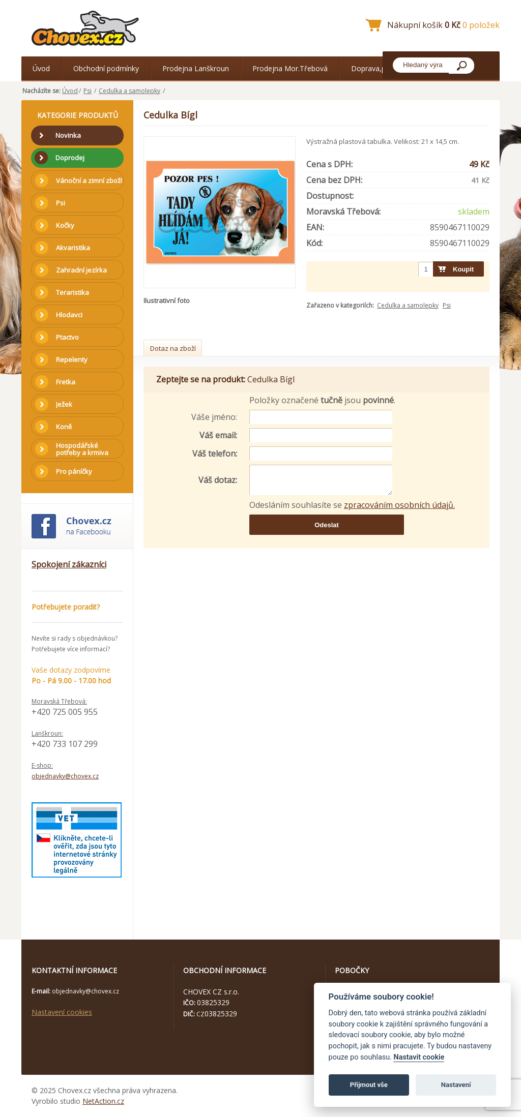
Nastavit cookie (418, 1057)
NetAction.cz (103, 1101)
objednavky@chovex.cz (65, 776)
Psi (87, 90)
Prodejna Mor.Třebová (290, 68)
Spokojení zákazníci (69, 564)
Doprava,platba (376, 68)
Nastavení (456, 1085)
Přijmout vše (369, 1085)
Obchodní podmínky (106, 68)
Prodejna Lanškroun (195, 68)
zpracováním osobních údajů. (399, 504)
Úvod (41, 68)
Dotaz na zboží (173, 348)
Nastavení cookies (62, 1012)
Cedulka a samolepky (129, 90)
